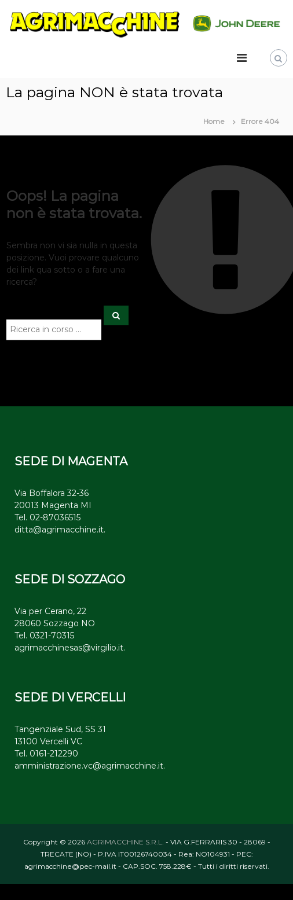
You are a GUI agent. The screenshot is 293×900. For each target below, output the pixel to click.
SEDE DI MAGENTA (70, 461)
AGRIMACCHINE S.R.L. (125, 841)
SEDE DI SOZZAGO (69, 579)
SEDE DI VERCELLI (70, 697)
